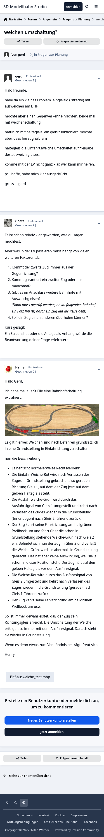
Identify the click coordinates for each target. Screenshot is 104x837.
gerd (21, 54)
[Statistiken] (99, 78)
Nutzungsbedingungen (22, 822)
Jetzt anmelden (52, 732)
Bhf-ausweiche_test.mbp (30, 677)
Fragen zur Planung (53, 54)
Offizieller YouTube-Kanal (61, 822)
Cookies (60, 815)
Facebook (90, 822)
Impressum (79, 815)
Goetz (19, 221)
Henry (19, 367)
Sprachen (25, 815)
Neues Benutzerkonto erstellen (52, 720)
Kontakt (44, 815)
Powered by (77, 830)
